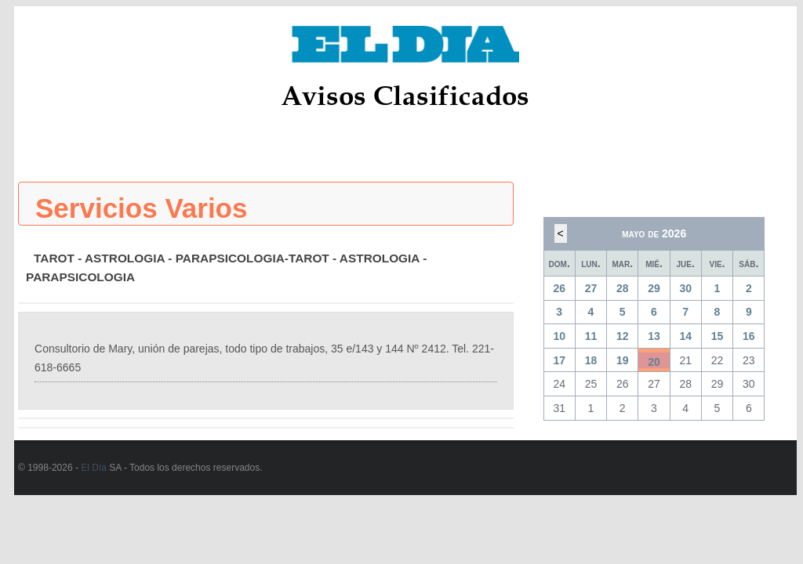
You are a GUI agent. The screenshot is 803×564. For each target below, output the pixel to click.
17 (559, 360)
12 (622, 336)
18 (591, 360)
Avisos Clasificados (405, 95)
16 (749, 336)
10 (559, 336)
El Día (94, 467)
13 (654, 336)
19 (622, 360)
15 (717, 336)
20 (654, 362)
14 (685, 336)
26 (559, 288)
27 (591, 288)
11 (591, 336)
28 (622, 288)
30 (685, 288)
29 (654, 288)
